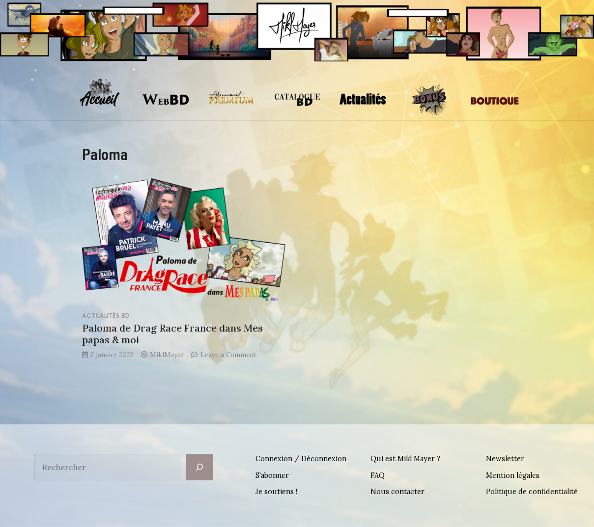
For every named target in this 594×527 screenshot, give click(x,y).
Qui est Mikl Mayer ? (405, 458)
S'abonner (272, 475)
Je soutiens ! (276, 491)
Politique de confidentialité (532, 491)
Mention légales (512, 475)
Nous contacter (397, 491)
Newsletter (505, 458)
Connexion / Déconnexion (300, 458)
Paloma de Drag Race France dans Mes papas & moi (172, 334)
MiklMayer (167, 354)
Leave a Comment (228, 354)
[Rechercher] (199, 467)
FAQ (377, 475)
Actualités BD (106, 315)
